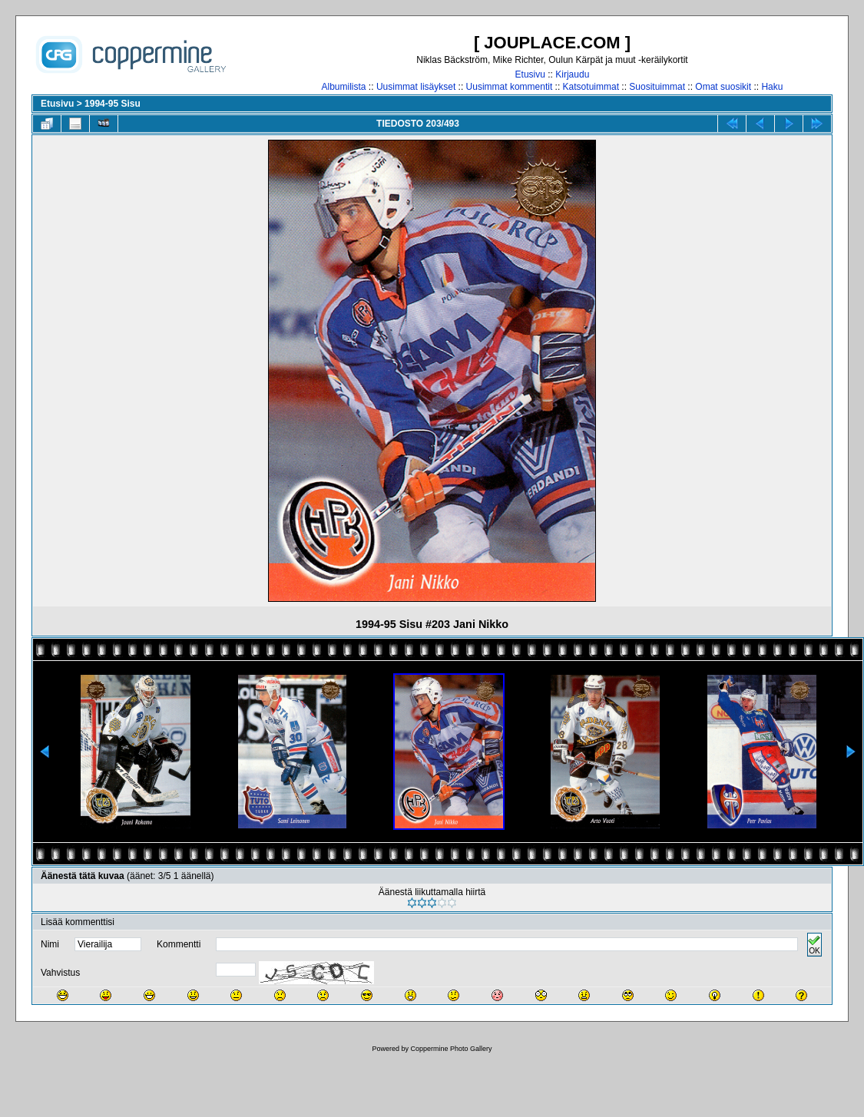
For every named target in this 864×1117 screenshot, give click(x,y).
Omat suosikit (723, 86)
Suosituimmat (657, 86)
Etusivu (530, 74)
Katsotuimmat (591, 86)
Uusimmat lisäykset (415, 86)
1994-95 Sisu (112, 103)
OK (814, 944)
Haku (772, 86)
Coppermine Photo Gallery (451, 1049)
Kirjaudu (572, 74)
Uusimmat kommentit (509, 86)
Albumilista (344, 86)
